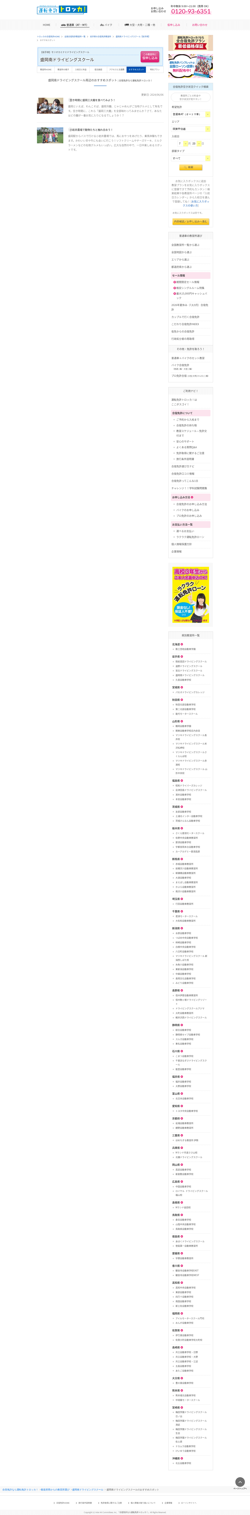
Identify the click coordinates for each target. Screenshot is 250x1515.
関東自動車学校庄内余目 (188, 730)
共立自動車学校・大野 (187, 1356)
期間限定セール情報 (187, 282)
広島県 (176, 1181)
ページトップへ (240, 1488)
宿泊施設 (98, 69)
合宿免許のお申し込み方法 (191, 504)
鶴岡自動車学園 (183, 726)
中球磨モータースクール (188, 1399)
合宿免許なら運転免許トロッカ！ (20, 1489)
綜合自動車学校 (183, 1029)
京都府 (176, 1118)
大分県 (176, 1378)
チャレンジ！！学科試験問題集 (189, 488)
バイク (108, 25)
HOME (46, 25)
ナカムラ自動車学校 (185, 1446)
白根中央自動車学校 (186, 946)
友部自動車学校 (183, 811)
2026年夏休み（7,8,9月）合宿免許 (189, 307)
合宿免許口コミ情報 (182, 473)
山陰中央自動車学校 (186, 1224)
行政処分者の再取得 (182, 339)
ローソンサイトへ (188, 1502)
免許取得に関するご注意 (190, 453)
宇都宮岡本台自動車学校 (188, 846)
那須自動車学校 (183, 842)
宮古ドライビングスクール (189, 670)
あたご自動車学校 (184, 1370)
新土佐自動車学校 (184, 1305)
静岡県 (176, 1025)
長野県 (176, 990)
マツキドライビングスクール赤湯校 (191, 762)
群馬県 (176, 859)
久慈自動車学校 (183, 679)
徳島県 (176, 1236)
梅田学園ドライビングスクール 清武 (191, 1422)
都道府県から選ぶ (181, 267)
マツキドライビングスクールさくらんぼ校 (191, 754)
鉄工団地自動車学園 (186, 649)
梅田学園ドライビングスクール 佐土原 (191, 1439)
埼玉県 (176, 899)
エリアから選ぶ (180, 259)
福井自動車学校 (183, 1081)
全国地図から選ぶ (181, 252)
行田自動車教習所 (184, 903)
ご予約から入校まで (187, 419)
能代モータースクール (187, 713)
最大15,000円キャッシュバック (191, 295)
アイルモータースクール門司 (190, 1318)
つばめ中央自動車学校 (187, 937)
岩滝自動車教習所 (184, 1123)
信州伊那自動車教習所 (187, 995)
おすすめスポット (136, 69)
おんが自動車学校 (184, 1322)
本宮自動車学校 (183, 799)
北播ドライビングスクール (189, 1157)
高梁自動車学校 (183, 1169)
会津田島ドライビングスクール (191, 789)
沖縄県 (176, 1458)
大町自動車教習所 (184, 1013)
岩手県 (176, 656)
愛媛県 (176, 1253)
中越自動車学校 (183, 973)
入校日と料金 (81, 69)
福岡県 (176, 1313)
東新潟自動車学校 (184, 969)
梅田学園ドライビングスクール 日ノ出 (191, 1414)
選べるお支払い (185, 531)
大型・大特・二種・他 (142, 25)
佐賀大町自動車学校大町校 (189, 1339)
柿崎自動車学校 (183, 942)
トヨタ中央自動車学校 (187, 1110)
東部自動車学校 (183, 1292)
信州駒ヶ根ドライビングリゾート (191, 1001)
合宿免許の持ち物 (186, 425)
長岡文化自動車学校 (186, 978)
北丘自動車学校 (183, 1463)
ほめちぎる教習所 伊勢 (187, 1140)
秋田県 (176, 700)
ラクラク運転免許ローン (190, 537)
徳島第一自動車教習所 (187, 1245)
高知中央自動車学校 (186, 1287)
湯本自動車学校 (183, 794)
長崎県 (176, 1347)
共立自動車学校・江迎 (187, 1361)
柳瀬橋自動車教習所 (186, 873)
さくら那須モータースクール (190, 833)
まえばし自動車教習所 (187, 882)
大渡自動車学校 (183, 877)
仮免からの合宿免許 (182, 331)
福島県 (176, 780)
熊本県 (176, 1390)
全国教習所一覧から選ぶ (185, 245)
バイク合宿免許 (182, 366)
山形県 (176, 721)
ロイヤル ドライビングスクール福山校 (192, 1192)
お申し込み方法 (181, 497)
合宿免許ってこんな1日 (184, 481)
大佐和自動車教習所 (186, 920)
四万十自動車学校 (184, 1296)
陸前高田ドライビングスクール (191, 661)
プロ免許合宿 (190, 376)
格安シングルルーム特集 (190, 288)
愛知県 (176, 1106)
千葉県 (176, 911)
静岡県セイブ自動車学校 (188, 1034)
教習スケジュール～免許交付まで (191, 433)
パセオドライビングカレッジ (190, 692)
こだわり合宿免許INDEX (185, 324)
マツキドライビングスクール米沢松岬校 (191, 745)
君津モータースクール (187, 916)
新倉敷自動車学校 (184, 1174)
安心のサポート (185, 441)
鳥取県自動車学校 (184, 1228)
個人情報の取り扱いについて (143, 1502)
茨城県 (176, 807)
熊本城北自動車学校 (186, 1395)
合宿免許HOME (63, 1502)
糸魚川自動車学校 (184, 964)
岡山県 (176, 1164)
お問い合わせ (199, 25)
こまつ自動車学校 (184, 1056)
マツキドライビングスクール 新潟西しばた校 (191, 957)
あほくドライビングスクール (190, 1241)
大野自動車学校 (183, 1086)
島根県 (176, 1202)
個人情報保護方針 (181, 544)
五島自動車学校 (183, 1366)
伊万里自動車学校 (184, 1335)
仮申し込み (173, 25)
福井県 (176, 1076)
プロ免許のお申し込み (189, 516)
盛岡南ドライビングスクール (190, 675)
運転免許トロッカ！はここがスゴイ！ (184, 402)
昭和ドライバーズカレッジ (189, 785)
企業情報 (176, 551)
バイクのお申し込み (187, 510)
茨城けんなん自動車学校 (188, 820)
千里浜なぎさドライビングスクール (191, 1062)
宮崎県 (176, 1407)
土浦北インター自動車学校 (189, 816)
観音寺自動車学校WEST (187, 1275)
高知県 (176, 1282)
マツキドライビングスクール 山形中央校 (191, 771)
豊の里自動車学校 (184, 1382)
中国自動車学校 (183, 1186)
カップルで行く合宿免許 (185, 317)
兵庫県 (176, 1148)
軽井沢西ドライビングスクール (191, 1017)
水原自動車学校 (183, 933)
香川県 (176, 1266)
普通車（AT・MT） (77, 25)
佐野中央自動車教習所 (187, 837)
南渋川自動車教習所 (186, 891)
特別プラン (155, 69)
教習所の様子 (63, 69)
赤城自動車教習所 (184, 863)
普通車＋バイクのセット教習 (188, 358)
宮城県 (176, 687)
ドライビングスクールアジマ (190, 1008)
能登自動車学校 (183, 1069)
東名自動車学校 (183, 1043)
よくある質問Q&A (186, 447)
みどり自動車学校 (184, 982)
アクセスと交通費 (116, 69)
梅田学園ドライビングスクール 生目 (191, 1431)
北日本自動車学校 (184, 1098)
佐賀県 (176, 1330)
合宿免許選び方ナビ (182, 466)
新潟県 (176, 928)
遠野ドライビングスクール (189, 666)
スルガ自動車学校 (184, 1039)
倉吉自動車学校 (183, 1219)
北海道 (176, 644)
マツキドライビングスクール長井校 (191, 737)
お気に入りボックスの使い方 (196, 203)
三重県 (176, 1135)
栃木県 (176, 828)
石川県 (176, 1051)
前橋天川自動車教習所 (187, 868)
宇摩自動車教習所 (184, 1258)
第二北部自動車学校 (186, 709)
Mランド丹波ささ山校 (186, 1152)
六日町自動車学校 (184, 951)
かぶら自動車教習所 (186, 886)
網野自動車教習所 (184, 1127)
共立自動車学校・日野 (187, 1352)
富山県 (176, 1093)
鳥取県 (176, 1215)
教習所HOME (45, 69)
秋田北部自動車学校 (186, 704)
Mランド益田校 (183, 1207)
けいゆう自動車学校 (186, 1450)
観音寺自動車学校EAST (187, 1270)
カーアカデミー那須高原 (188, 851)
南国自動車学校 (183, 1301)
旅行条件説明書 (185, 459)
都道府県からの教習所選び (55, 1489)
